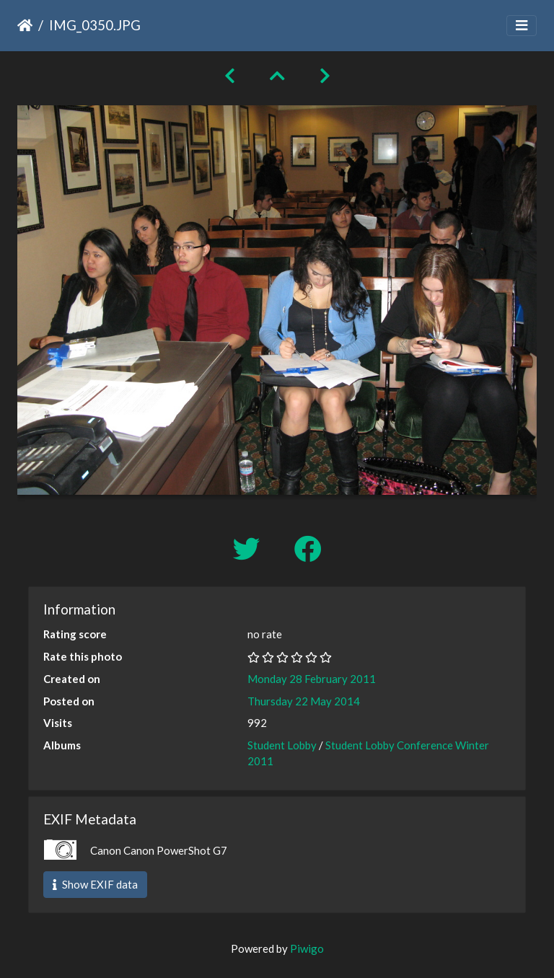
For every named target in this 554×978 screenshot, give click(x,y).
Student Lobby (282, 745)
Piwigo (307, 948)
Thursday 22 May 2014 (303, 701)
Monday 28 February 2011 (311, 678)
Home (24, 25)
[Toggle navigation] (521, 25)
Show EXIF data (95, 884)
